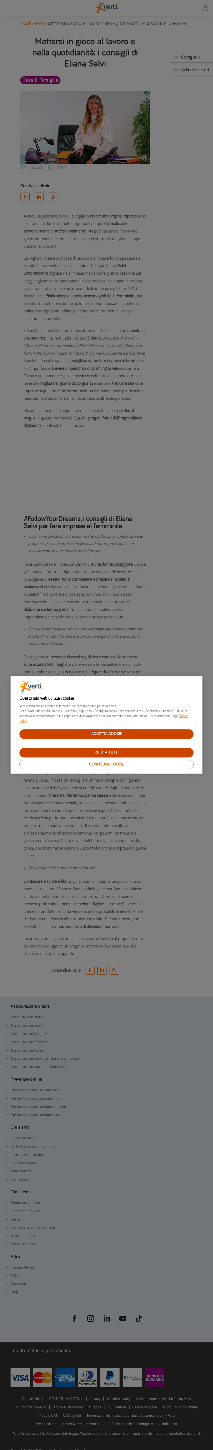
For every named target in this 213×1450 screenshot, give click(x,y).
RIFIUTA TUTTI (107, 752)
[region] (106, 725)
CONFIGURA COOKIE (106, 764)
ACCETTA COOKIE (106, 734)
